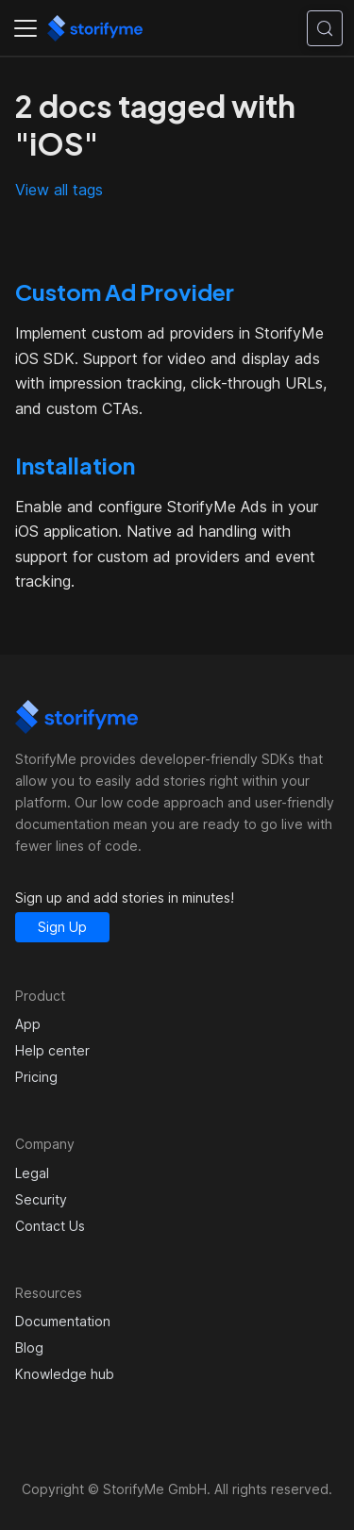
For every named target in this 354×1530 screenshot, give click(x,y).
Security (41, 1199)
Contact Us (50, 1226)
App (28, 1024)
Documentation (62, 1321)
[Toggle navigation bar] (25, 28)
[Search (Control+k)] (325, 28)
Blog (29, 1347)
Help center (52, 1050)
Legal (32, 1173)
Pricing (36, 1077)
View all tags (59, 189)
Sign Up (62, 927)
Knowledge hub (64, 1374)
